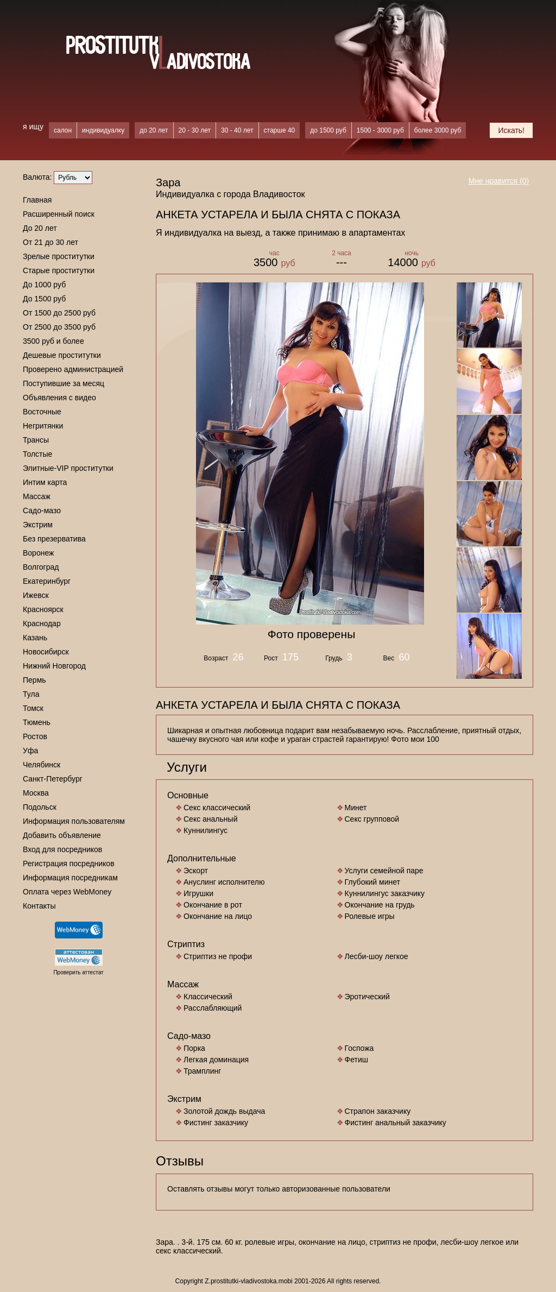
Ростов (35, 736)
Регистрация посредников (69, 863)
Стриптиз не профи (218, 956)
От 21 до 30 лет (50, 242)
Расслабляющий (213, 1008)
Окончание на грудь (380, 904)
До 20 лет (40, 228)
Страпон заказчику (378, 1111)
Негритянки (43, 425)
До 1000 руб (44, 284)
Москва (36, 793)
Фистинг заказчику (216, 1122)
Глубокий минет (373, 882)
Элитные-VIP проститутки (68, 468)
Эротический (367, 996)
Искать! (511, 130)
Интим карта (45, 482)
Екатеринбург (47, 581)
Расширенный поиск (58, 214)
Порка (194, 1048)
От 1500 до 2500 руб (59, 312)
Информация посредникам (70, 877)
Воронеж (38, 553)
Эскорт (196, 870)
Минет (356, 807)
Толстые (37, 454)
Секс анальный (210, 819)
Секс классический (217, 807)
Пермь (34, 680)
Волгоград (41, 567)
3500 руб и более (53, 341)
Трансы (36, 440)
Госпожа (359, 1048)
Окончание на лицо (218, 916)
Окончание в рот (213, 904)
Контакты (39, 906)
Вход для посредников (62, 849)
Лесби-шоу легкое (376, 956)
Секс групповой (372, 819)
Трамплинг (202, 1071)
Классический (208, 996)
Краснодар (42, 623)
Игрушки (198, 893)
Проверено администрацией (73, 369)
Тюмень (36, 722)
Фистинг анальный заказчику (395, 1122)
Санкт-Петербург (53, 778)
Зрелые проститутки (58, 256)
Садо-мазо (42, 510)
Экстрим (38, 524)
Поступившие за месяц (63, 383)
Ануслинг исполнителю (224, 882)
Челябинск (41, 764)
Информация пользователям (74, 821)
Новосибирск (46, 651)
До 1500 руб (44, 298)
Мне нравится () (499, 181)
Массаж (36, 496)
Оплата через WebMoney (67, 891)
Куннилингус (206, 830)
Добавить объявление (62, 835)
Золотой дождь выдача (224, 1111)
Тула (31, 694)
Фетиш (356, 1059)
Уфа (30, 750)
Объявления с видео (59, 397)
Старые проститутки (58, 270)
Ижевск (36, 595)
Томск (33, 708)
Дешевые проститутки (62, 355)
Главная (37, 200)
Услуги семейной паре (384, 870)
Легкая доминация (216, 1059)
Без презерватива (54, 538)
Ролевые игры (370, 916)
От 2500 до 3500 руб (59, 327)
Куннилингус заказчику (385, 893)
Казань (35, 637)
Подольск (39, 807)
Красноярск (43, 609)
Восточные (42, 411)
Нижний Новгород (54, 665)
